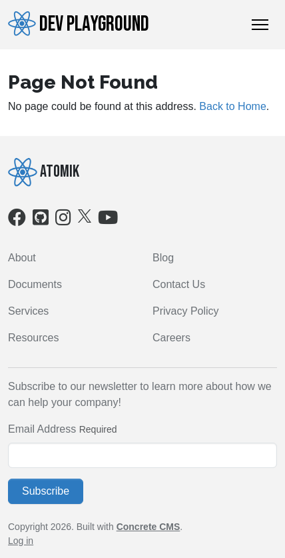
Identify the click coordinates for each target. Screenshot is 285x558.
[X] (84, 215)
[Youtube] (108, 220)
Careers (171, 337)
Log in (20, 540)
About (22, 257)
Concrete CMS (148, 526)
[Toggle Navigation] (260, 24)
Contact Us (178, 284)
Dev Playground (78, 24)
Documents (35, 284)
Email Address (42, 429)
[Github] (41, 220)
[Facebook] (17, 220)
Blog (163, 257)
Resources (33, 337)
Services (28, 311)
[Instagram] (63, 220)
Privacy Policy (185, 311)
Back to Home (232, 106)
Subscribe (45, 491)
